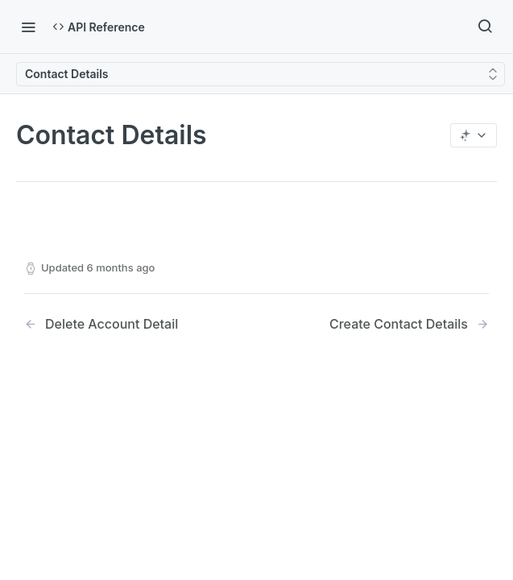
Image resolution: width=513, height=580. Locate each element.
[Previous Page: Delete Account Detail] (123, 324)
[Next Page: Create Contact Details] (409, 324)
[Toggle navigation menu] (28, 26)
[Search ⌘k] (485, 26)
